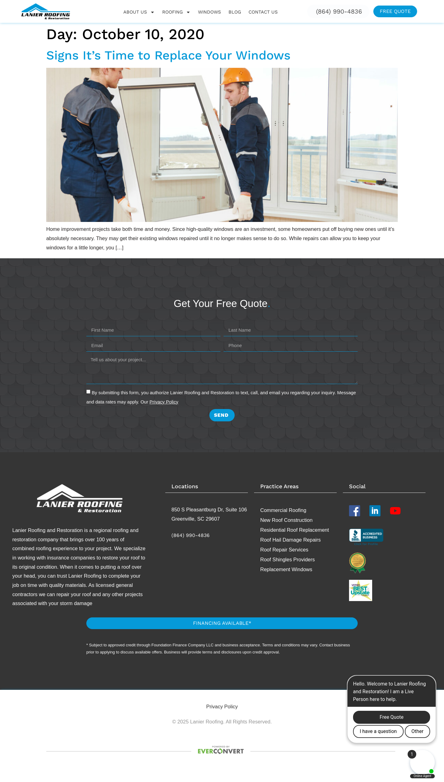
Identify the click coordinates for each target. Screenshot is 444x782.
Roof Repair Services (284, 549)
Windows (209, 12)
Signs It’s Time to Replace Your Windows (168, 55)
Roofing (176, 12)
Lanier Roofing (28, 530)
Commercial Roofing (283, 510)
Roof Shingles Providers (287, 559)
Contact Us (263, 12)
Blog (234, 12)
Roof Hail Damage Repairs (290, 539)
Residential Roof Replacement (294, 530)
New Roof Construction (286, 520)
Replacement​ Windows (286, 569)
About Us (139, 12)
